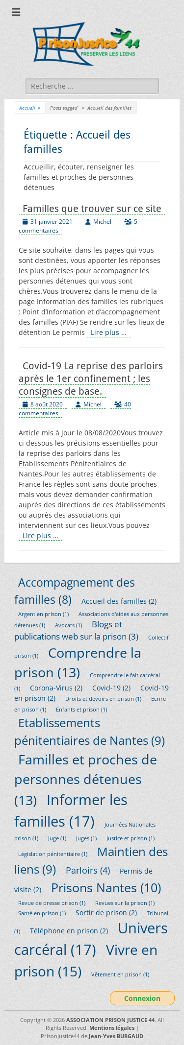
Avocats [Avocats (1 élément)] (68, 625)
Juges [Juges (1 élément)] (86, 838)
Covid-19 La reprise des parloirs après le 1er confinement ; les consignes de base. (91, 378)
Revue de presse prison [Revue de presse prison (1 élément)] (51, 903)
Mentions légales (111, 1027)
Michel (102, 221)
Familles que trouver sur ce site (92, 208)
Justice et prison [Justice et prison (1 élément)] (130, 838)
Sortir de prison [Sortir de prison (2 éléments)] (106, 912)
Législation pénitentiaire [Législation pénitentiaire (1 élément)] (52, 854)
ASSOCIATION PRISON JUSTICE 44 (110, 1019)
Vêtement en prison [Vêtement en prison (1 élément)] (120, 974)
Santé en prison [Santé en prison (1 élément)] (42, 913)
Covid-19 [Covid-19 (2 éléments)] (111, 687)
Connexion (142, 998)
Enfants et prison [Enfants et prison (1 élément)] (81, 709)
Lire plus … (109, 332)
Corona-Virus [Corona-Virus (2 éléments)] (56, 687)
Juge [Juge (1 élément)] (57, 838)
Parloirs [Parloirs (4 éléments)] (88, 870)
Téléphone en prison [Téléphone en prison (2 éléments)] (69, 930)
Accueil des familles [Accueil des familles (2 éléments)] (119, 601)
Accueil (29, 108)
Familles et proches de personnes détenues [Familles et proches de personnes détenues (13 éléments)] (85, 779)
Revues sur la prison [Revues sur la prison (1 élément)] (125, 903)
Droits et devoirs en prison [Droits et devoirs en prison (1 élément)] (103, 698)
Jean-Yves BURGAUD (116, 1036)
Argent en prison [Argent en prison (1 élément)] (43, 614)
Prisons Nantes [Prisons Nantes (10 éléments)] (106, 887)
